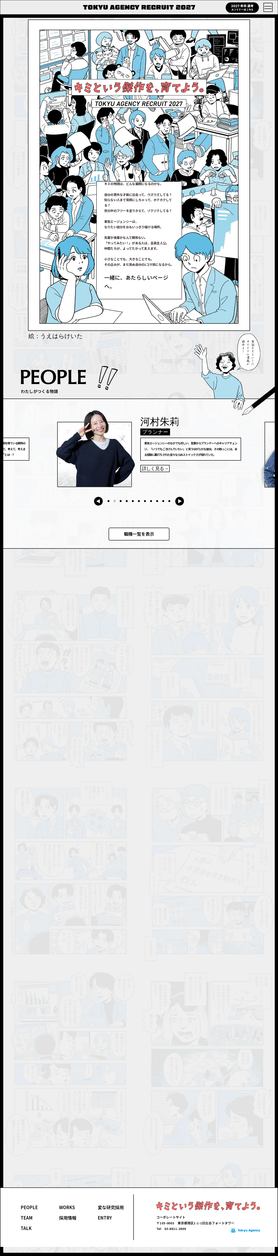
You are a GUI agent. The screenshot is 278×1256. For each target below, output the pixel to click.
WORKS (67, 1216)
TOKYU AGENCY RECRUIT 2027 (139, 7)
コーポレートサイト (170, 1226)
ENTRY (105, 1226)
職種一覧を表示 (139, 534)
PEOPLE (29, 1216)
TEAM (27, 1226)
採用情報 (67, 1226)
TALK (26, 1237)
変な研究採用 (111, 1216)
